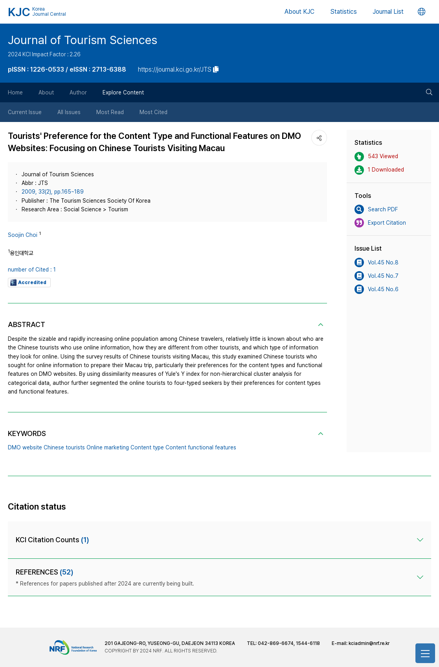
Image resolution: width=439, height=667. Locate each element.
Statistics (343, 11)
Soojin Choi (22, 235)
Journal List (388, 11)
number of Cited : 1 (32, 269)
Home (15, 92)
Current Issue (25, 112)
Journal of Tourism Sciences (82, 40)
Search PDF (376, 209)
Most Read (110, 112)
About (46, 92)
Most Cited (153, 112)
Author (78, 92)
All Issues (69, 112)
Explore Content (123, 92)
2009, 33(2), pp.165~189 (53, 191)
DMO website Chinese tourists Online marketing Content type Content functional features (122, 447)
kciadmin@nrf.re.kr (369, 643)
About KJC (299, 11)
